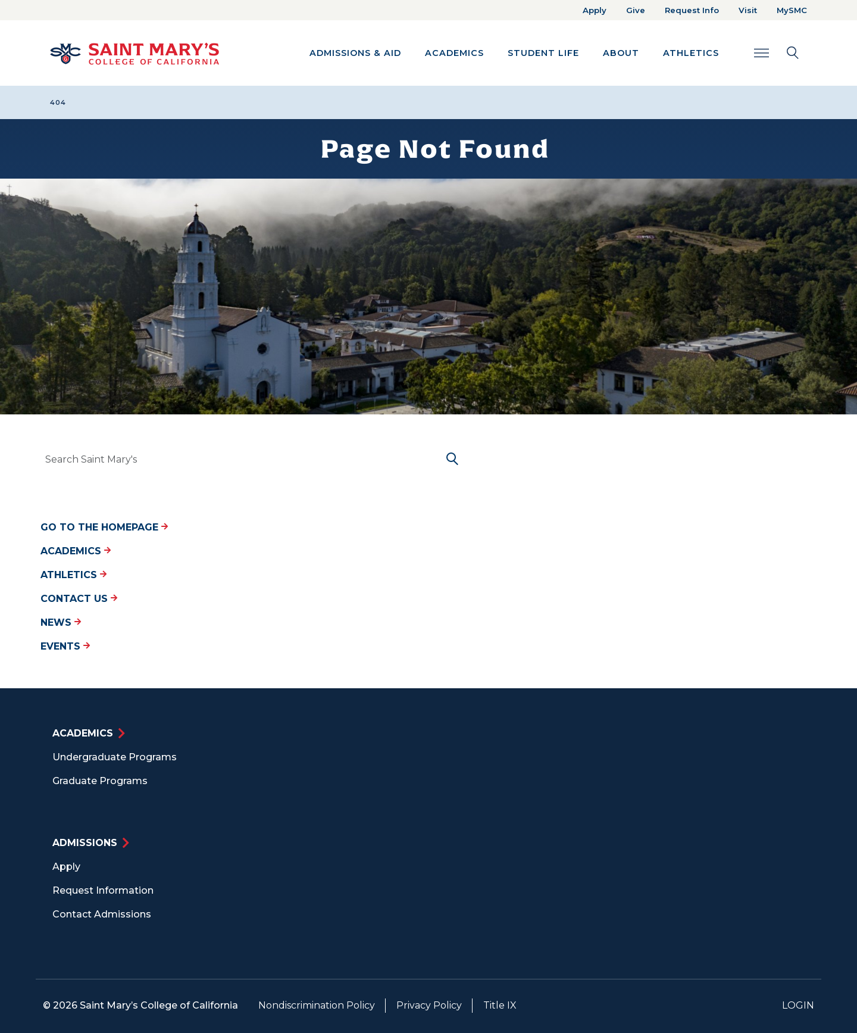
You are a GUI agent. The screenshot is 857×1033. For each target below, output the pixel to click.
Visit (748, 10)
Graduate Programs (100, 781)
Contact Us (78, 598)
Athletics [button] (691, 53)
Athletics (73, 575)
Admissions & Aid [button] (355, 53)
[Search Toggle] (776, 52)
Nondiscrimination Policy (316, 1005)
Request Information (103, 890)
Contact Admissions (101, 914)
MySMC (792, 10)
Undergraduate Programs (114, 757)
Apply (594, 10)
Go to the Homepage (104, 527)
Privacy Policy (429, 1005)
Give (635, 10)
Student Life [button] (543, 53)
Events (65, 646)
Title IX (500, 1005)
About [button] (621, 53)
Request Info (692, 10)
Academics (75, 551)
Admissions (84, 842)
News (60, 622)
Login (798, 1005)
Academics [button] (454, 53)
